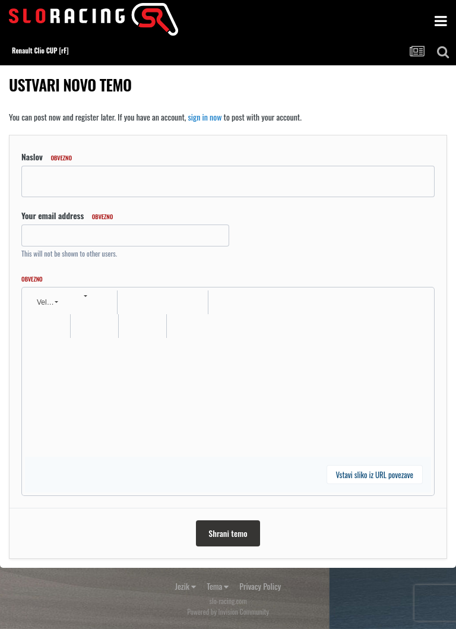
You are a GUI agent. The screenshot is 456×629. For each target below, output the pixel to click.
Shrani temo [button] (227, 533)
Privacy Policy (260, 586)
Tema (218, 586)
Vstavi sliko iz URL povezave (374, 475)
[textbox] (228, 397)
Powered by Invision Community (228, 611)
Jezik (185, 586)
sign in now (205, 116)
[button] (46, 302)
